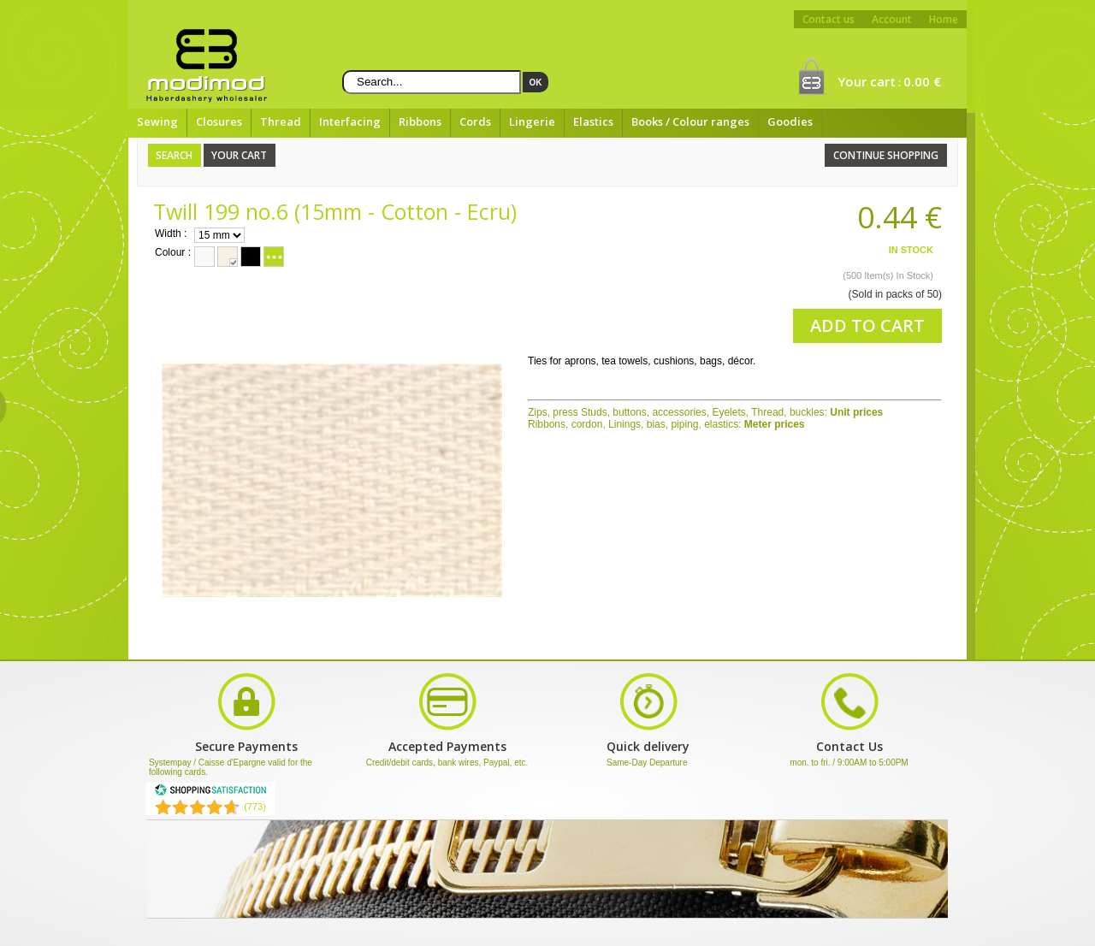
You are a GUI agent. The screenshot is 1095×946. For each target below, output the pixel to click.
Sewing (157, 121)
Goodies (790, 121)
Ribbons (420, 121)
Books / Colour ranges (690, 121)
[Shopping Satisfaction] (210, 793)
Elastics (593, 121)
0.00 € (922, 81)
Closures (219, 121)
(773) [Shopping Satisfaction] (255, 806)
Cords (475, 121)
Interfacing (350, 121)
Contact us (828, 19)
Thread (280, 121)
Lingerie (532, 121)
